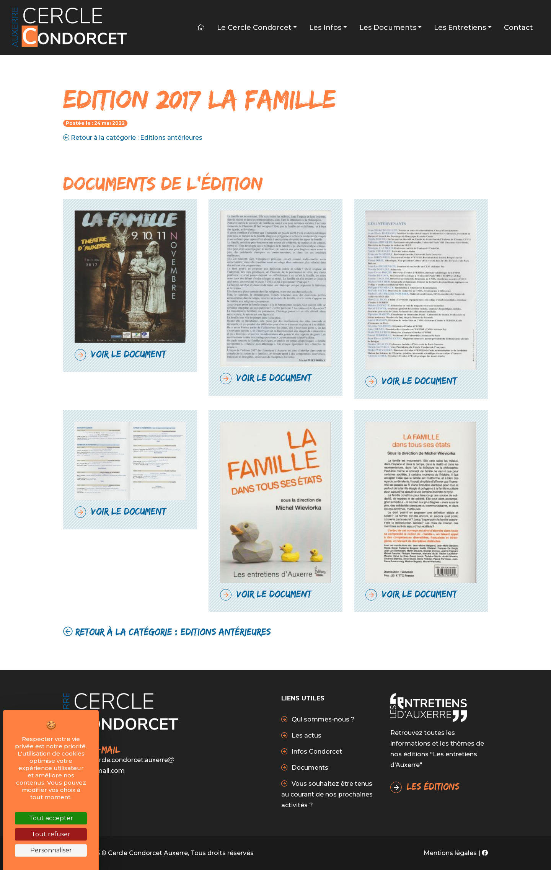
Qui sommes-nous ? (322, 719)
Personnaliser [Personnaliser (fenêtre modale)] (51, 850)
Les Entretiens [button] (460, 27)
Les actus (305, 735)
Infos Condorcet (316, 751)
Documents (309, 767)
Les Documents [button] (387, 27)
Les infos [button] (325, 27)
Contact (518, 27)
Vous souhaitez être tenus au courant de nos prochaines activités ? (327, 794)
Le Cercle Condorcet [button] (254, 27)
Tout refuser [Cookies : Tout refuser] (50, 834)
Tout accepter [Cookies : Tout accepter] (51, 818)
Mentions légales (450, 853)
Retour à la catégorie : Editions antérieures (132, 137)
